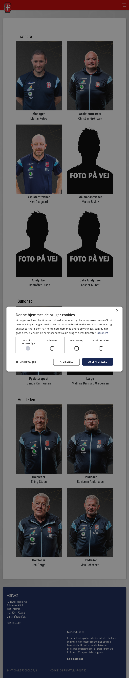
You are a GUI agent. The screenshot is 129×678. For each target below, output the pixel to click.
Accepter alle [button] (97, 361)
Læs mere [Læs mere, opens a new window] (103, 332)
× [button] (117, 310)
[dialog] (64, 339)
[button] (26, 361)
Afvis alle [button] (66, 361)
